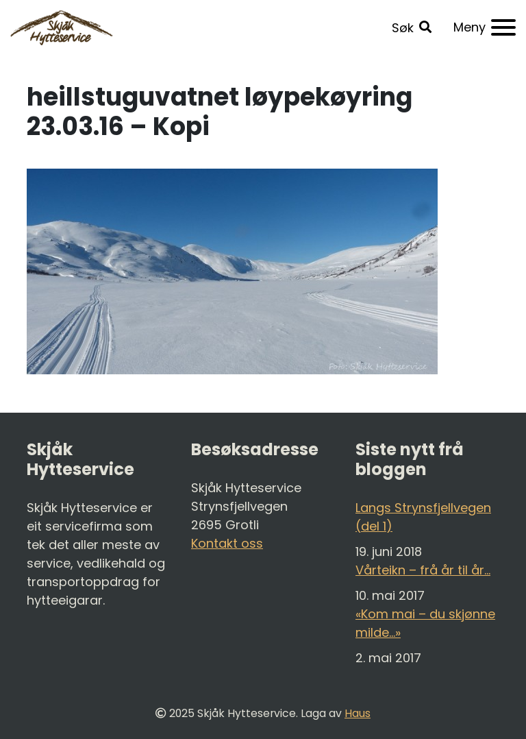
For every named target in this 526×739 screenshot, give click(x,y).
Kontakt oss (227, 543)
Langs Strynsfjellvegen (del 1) (423, 517)
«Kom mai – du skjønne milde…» (425, 623)
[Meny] (484, 27)
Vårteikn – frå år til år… (422, 570)
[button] (411, 28)
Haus (358, 713)
